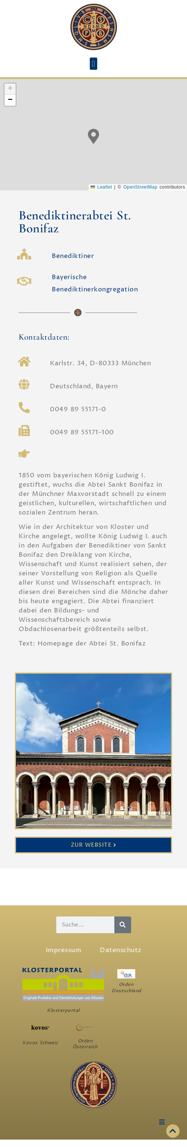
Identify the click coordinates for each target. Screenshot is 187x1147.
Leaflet (101, 187)
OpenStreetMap (140, 187)
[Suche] (122, 924)
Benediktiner (73, 256)
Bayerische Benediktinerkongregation (95, 283)
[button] (93, 64)
